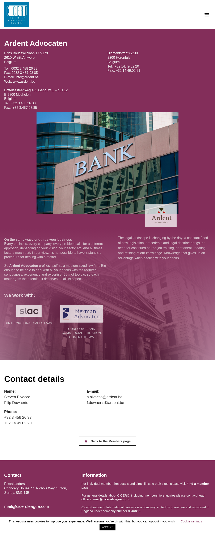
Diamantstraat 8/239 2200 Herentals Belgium (123, 57)
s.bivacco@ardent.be (104, 397)
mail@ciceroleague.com (26, 506)
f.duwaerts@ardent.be (105, 403)
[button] (207, 15)
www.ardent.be (24, 81)
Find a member (198, 483)
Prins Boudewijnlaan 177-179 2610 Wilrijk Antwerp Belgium (26, 57)
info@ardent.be (27, 77)
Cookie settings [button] (191, 521)
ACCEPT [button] (107, 527)
